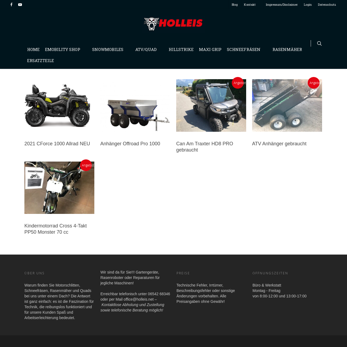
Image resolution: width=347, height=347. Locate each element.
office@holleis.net (138, 299)
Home (33, 49)
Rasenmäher (289, 49)
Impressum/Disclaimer (282, 4)
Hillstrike (181, 49)
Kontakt (252, 4)
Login (308, 4)
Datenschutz (327, 4)
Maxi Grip (210, 49)
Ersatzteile (40, 60)
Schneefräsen (246, 49)
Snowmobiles (110, 49)
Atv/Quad (148, 49)
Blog (235, 4)
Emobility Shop (65, 49)
